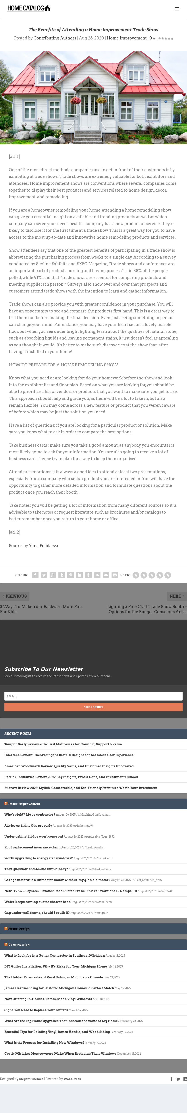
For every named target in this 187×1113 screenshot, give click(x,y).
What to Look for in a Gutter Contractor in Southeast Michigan (54, 955)
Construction (19, 945)
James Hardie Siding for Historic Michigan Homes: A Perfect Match (59, 988)
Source (16, 545)
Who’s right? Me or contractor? (29, 814)
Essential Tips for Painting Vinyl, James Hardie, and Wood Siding (57, 1032)
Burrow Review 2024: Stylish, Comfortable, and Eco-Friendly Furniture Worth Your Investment (80, 788)
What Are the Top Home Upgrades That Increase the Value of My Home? (62, 1021)
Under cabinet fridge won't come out (33, 836)
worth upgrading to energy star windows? (38, 858)
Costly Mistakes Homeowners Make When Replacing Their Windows (60, 1053)
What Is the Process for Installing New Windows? (44, 1042)
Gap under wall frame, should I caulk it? (37, 913)
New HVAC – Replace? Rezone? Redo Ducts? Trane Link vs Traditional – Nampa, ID (70, 891)
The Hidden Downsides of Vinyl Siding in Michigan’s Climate (53, 977)
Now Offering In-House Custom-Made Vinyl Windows (48, 999)
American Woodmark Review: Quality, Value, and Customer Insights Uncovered (69, 766)
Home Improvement (127, 38)
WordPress (72, 1079)
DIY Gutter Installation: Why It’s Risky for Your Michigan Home (55, 966)
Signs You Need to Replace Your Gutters (36, 1010)
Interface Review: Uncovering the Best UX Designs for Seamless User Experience (68, 755)
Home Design (19, 929)
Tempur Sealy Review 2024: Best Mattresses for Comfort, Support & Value (63, 744)
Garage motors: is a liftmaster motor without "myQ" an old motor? (57, 880)
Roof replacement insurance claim (32, 847)
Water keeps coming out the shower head (37, 902)
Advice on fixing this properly (28, 825)
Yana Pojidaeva (43, 545)
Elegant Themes (31, 1079)
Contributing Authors (55, 38)
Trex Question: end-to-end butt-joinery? (36, 869)
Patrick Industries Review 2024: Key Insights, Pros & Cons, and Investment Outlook (71, 777)
